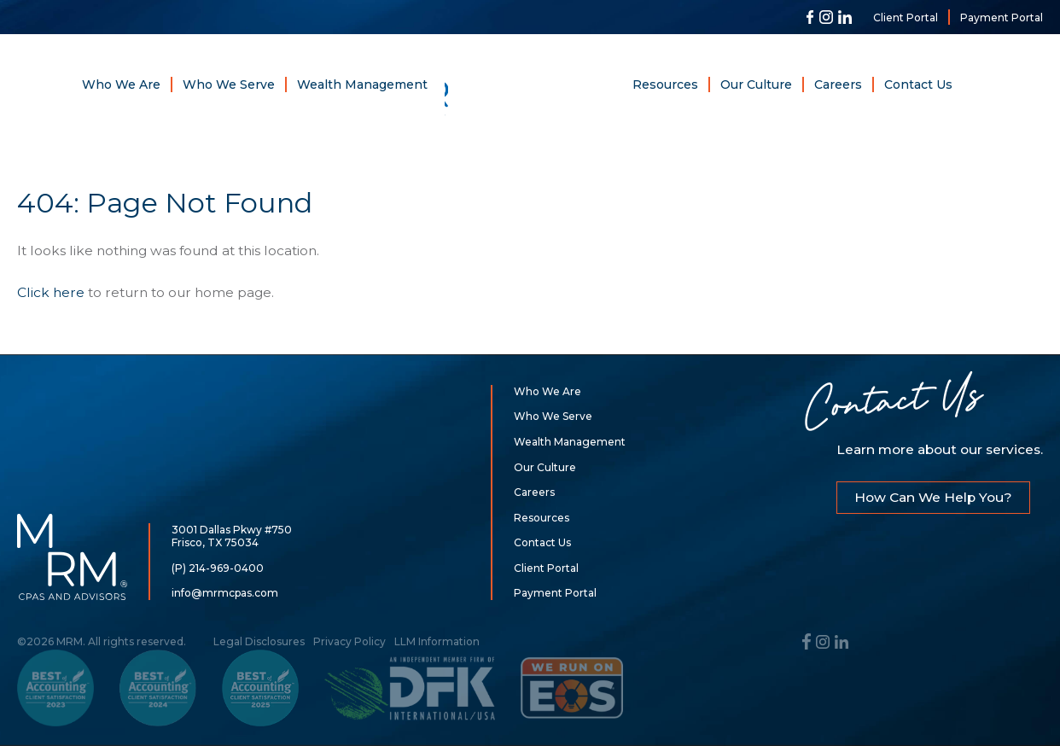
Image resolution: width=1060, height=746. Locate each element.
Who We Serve (229, 84)
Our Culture (756, 84)
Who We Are (121, 84)
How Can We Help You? (933, 497)
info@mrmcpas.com (225, 592)
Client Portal (905, 17)
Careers (838, 84)
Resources (665, 84)
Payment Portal (1001, 17)
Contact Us (918, 84)
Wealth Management (362, 84)
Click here (50, 292)
